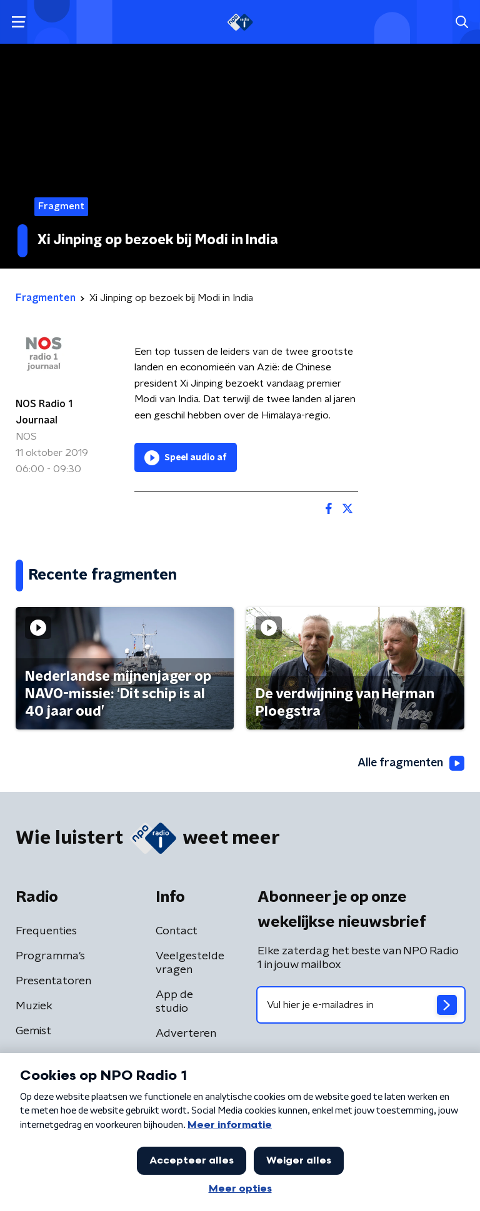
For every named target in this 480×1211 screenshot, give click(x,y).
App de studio (174, 1001)
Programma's (50, 956)
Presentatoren (53, 981)
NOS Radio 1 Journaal (44, 412)
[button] (18, 22)
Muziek (34, 1006)
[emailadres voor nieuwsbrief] (361, 1004)
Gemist (33, 1031)
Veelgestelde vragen (190, 963)
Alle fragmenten (410, 763)
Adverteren (186, 1033)
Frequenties (46, 931)
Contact (177, 931)
